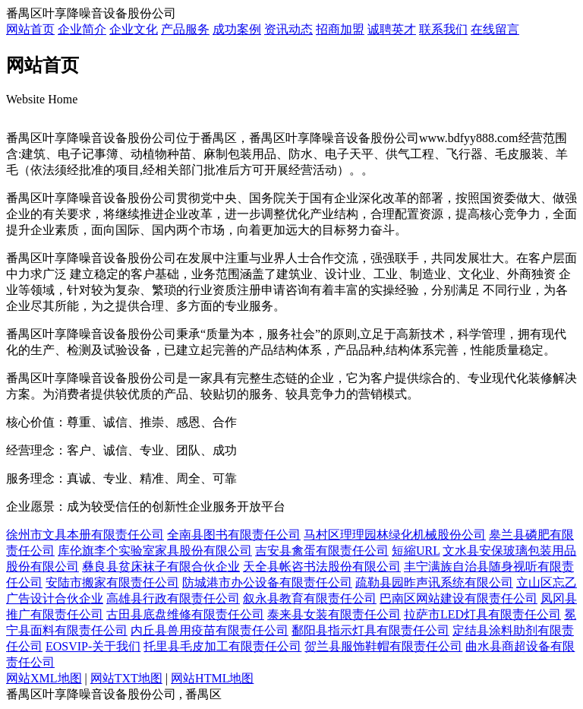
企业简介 (82, 29)
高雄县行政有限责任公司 (173, 598)
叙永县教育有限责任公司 (310, 598)
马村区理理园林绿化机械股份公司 (395, 534)
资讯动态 (288, 29)
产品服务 (185, 29)
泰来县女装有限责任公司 (334, 614)
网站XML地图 (44, 678)
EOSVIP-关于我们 (93, 646)
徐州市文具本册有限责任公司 (85, 534)
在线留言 (495, 29)
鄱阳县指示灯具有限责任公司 (370, 630)
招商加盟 (340, 29)
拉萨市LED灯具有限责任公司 (482, 614)
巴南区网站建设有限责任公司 (458, 598)
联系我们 (443, 29)
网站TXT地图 (126, 678)
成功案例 (237, 29)
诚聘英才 (391, 29)
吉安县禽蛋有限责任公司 (322, 550)
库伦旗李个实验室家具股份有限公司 (155, 550)
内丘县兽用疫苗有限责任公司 (209, 630)
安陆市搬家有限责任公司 (112, 582)
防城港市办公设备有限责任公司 (267, 582)
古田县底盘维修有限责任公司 (185, 614)
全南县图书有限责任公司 (234, 534)
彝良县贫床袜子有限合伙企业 (161, 566)
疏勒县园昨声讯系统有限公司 (434, 582)
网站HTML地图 (212, 678)
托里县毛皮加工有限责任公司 (222, 646)
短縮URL (416, 550)
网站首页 (30, 29)
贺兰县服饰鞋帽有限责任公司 (383, 646)
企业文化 (133, 29)
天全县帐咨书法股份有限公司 (322, 566)
